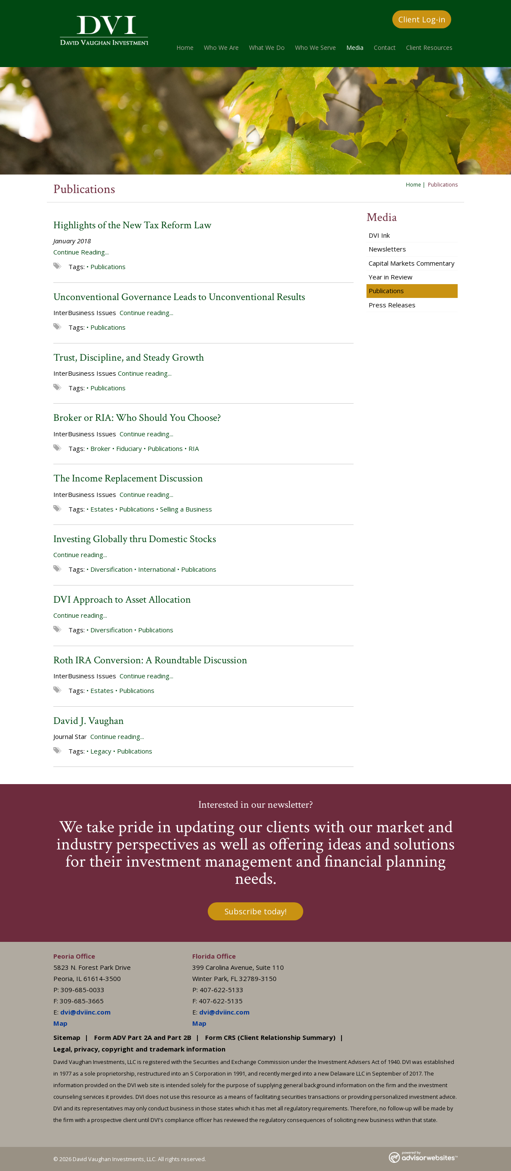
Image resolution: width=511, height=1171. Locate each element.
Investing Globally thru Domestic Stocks (134, 539)
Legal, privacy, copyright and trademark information (139, 1049)
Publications (108, 266)
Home (185, 47)
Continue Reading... (81, 252)
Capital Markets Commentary (412, 263)
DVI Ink (379, 235)
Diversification (111, 569)
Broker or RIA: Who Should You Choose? (137, 417)
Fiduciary (129, 448)
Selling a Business (186, 509)
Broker (100, 448)
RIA (193, 448)
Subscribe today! (255, 911)
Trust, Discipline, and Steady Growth (128, 357)
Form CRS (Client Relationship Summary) (270, 1037)
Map (60, 1023)
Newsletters (387, 249)
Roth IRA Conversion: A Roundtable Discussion (150, 660)
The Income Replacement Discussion (128, 478)
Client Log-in (421, 19)
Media (354, 47)
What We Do (267, 47)
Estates (102, 509)
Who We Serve (315, 47)
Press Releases (392, 304)
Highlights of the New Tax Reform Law (132, 225)
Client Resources (429, 47)
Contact (385, 47)
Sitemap (66, 1037)
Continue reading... (146, 312)
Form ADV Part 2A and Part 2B (142, 1037)
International (156, 569)
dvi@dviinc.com (85, 1012)
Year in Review (390, 277)
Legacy (100, 751)
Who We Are (221, 47)
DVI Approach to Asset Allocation (122, 599)
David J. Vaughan (88, 720)
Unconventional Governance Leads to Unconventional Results (179, 296)
